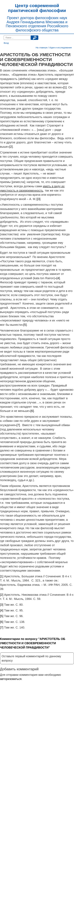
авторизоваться (10, 679)
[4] (58, 278)
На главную (42, 47)
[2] (11, 146)
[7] (18, 425)
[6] (32, 410)
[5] (25, 324)
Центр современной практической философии (37, 8)
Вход (6, 43)
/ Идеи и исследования (60, 47)
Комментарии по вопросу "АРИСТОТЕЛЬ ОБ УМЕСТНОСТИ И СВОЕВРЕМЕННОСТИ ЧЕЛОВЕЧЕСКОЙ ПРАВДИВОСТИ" (32, 643)
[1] (65, 87)
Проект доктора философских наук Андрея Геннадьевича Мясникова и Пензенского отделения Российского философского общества (37, 24)
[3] (38, 199)
